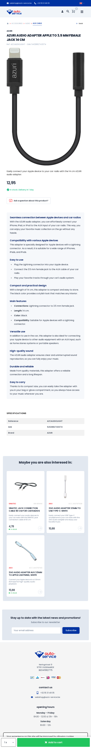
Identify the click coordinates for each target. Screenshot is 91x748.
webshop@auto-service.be (19, 3)
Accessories (17, 23)
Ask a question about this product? (28, 201)
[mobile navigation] (82, 11)
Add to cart (53, 742)
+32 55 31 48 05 (42, 3)
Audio (27, 23)
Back (79, 23)
